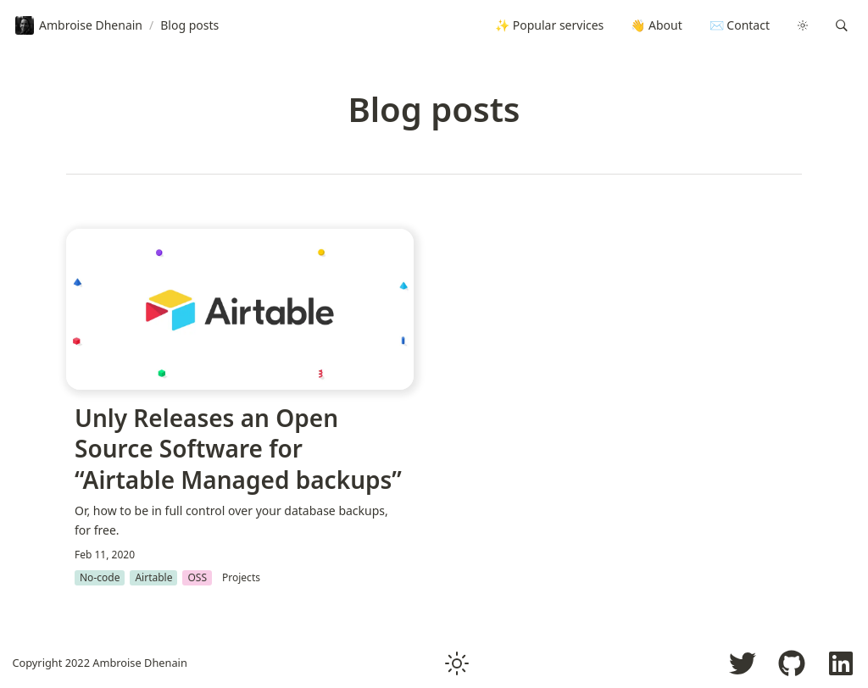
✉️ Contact (739, 25)
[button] (842, 25)
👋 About (656, 25)
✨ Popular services (549, 25)
